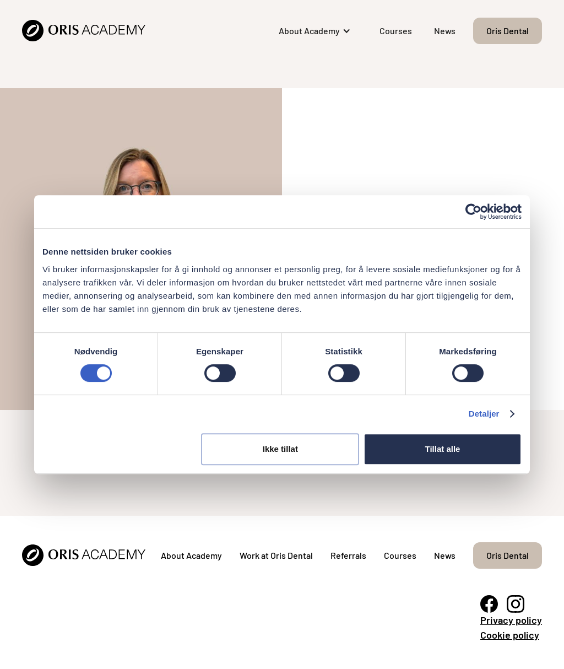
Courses (395, 30)
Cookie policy (509, 635)
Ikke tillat (280, 449)
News (444, 30)
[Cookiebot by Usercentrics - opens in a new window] (473, 211)
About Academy (191, 555)
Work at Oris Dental (276, 555)
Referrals (348, 555)
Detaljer (484, 413)
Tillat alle (442, 449)
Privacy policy (511, 620)
